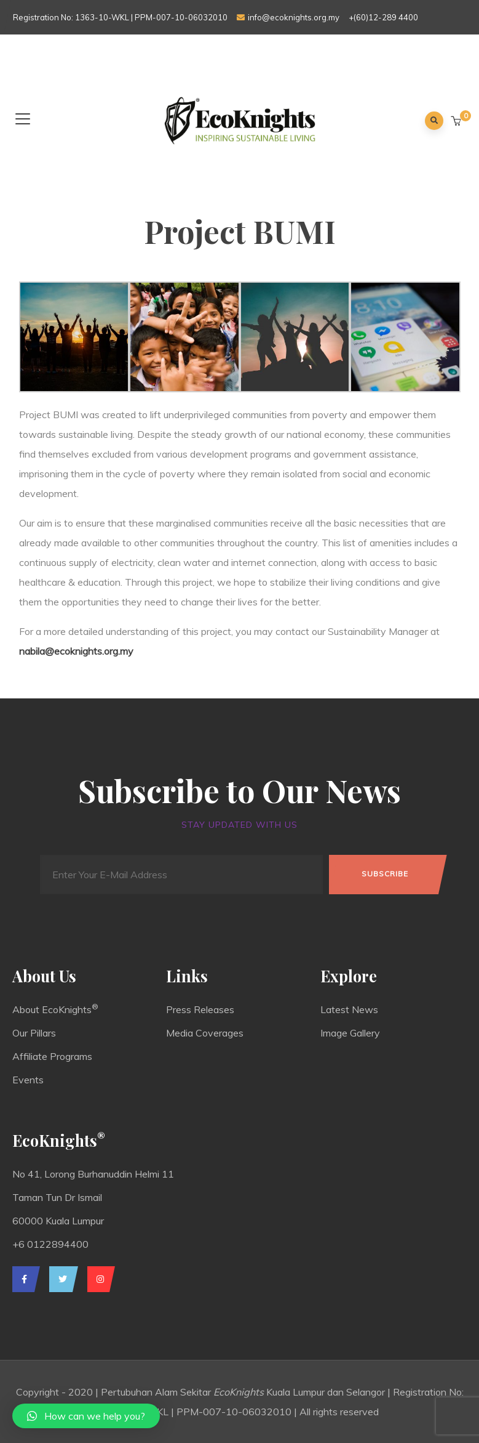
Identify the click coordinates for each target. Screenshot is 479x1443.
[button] (457, 121)
